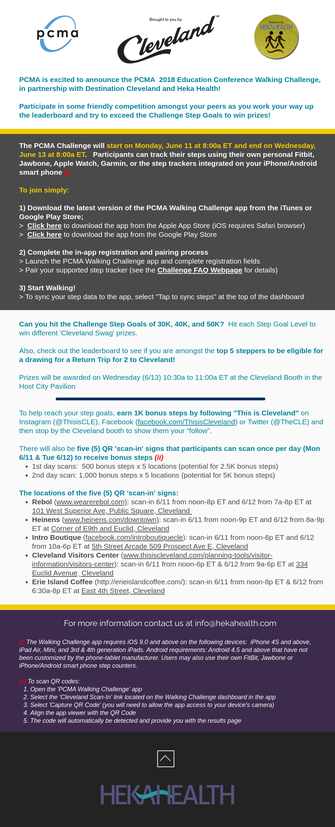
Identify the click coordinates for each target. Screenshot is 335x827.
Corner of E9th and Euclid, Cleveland (110, 528)
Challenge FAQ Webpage (200, 270)
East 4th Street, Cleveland (123, 591)
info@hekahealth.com (236, 623)
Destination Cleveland (122, 88)
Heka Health (197, 88)
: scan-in (140, 502)
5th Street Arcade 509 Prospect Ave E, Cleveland (170, 546)
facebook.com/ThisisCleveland (186, 422)
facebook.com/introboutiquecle (134, 537)
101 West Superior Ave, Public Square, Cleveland (112, 511)
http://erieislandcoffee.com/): (142, 582)
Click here (44, 234)
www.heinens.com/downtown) (111, 519)
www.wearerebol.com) (91, 502)
